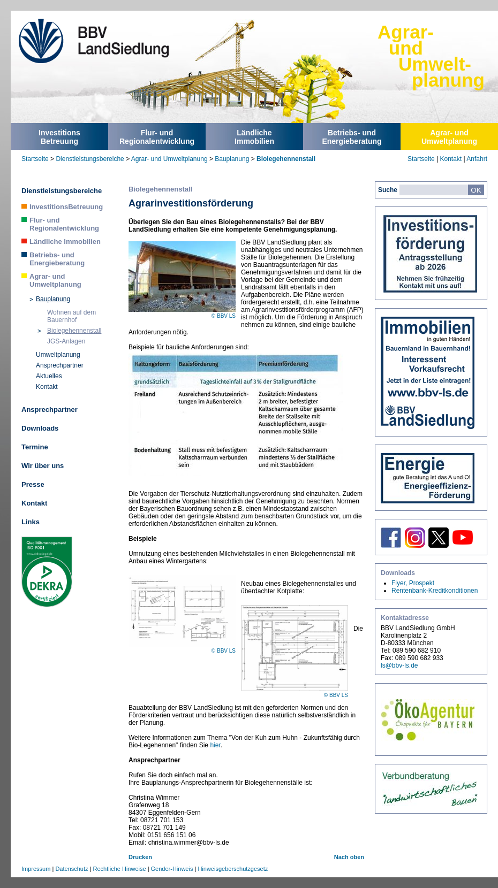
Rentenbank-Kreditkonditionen (434, 590)
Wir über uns (42, 466)
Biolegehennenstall (285, 159)
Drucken (140, 857)
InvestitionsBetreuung (59, 137)
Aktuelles (49, 376)
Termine (34, 447)
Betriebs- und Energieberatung (57, 259)
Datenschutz (71, 869)
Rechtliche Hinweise (119, 869)
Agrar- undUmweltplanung (449, 137)
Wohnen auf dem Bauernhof (71, 316)
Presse (32, 484)
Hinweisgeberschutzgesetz (233, 869)
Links (30, 522)
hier (215, 745)
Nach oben (349, 857)
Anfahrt (476, 159)
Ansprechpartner (60, 365)
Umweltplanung (58, 354)
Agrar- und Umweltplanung (169, 159)
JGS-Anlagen (66, 341)
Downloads (39, 428)
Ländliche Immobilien (65, 242)
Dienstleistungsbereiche (90, 159)
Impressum (35, 869)
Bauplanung (232, 159)
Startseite (35, 159)
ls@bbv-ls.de (399, 665)
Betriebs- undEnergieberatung (351, 137)
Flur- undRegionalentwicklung (156, 137)
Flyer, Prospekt (412, 583)
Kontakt (451, 159)
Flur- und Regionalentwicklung (64, 224)
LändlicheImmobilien (254, 137)
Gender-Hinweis (172, 869)
